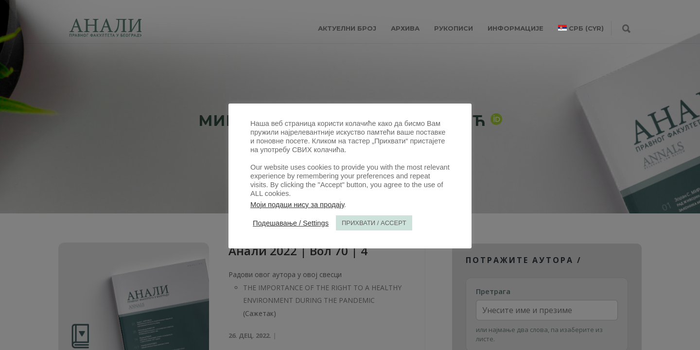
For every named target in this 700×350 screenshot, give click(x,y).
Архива (405, 28)
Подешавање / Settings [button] (291, 223)
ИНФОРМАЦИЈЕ (515, 28)
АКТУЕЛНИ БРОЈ (347, 28)
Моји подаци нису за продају (297, 205)
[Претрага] (626, 29)
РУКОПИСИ (453, 28)
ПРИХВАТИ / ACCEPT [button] (374, 223)
